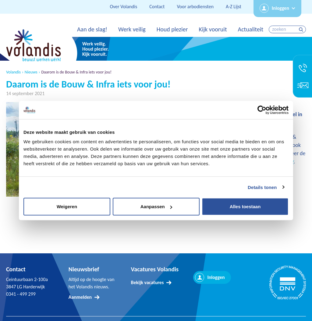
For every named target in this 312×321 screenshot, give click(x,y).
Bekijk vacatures (147, 282)
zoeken (302, 29)
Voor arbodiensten (195, 6)
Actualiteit (251, 29)
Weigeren (67, 206)
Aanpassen (156, 206)
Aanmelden (80, 297)
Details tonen (262, 187)
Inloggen (280, 8)
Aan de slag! (92, 29)
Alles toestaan (245, 206)
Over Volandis (123, 6)
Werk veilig (132, 29)
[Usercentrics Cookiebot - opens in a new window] (262, 109)
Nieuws (31, 72)
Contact (157, 6)
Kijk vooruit (213, 29)
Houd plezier (172, 29)
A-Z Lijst (233, 6)
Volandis (13, 72)
